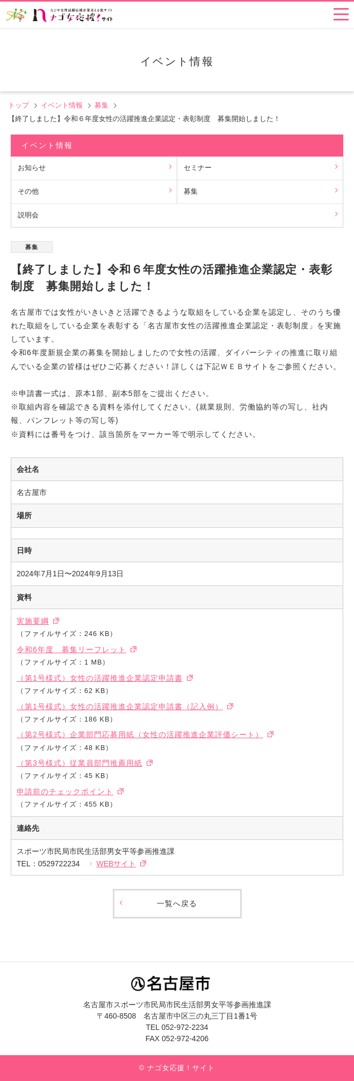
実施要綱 (33, 621)
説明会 (28, 215)
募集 (102, 105)
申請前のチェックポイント (65, 791)
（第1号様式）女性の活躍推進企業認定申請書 (100, 678)
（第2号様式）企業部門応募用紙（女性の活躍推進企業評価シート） (140, 734)
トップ (18, 105)
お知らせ (32, 168)
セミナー (198, 168)
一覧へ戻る (177, 903)
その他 (28, 191)
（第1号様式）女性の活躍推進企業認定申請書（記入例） (120, 706)
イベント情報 (62, 105)
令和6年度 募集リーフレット (71, 649)
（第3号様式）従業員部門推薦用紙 (79, 763)
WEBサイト (116, 863)
